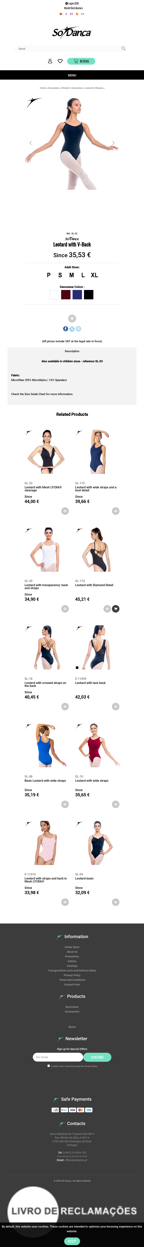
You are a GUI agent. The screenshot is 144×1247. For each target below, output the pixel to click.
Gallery (72, 961)
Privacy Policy (72, 975)
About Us (72, 951)
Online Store (72, 947)
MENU (72, 75)
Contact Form (72, 984)
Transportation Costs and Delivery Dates (72, 970)
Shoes (72, 1026)
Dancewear (53, 88)
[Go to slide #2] (82, 198)
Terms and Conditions (72, 979)
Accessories (72, 1011)
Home (43, 88)
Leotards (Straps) (94, 88)
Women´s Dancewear (72, 88)
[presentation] (36, 1078)
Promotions (72, 956)
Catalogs (72, 965)
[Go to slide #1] (62, 198)
